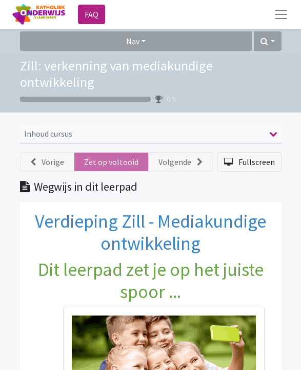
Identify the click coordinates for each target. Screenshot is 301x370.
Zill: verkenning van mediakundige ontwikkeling (116, 73)
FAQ (91, 14)
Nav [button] (132, 41)
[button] (267, 41)
